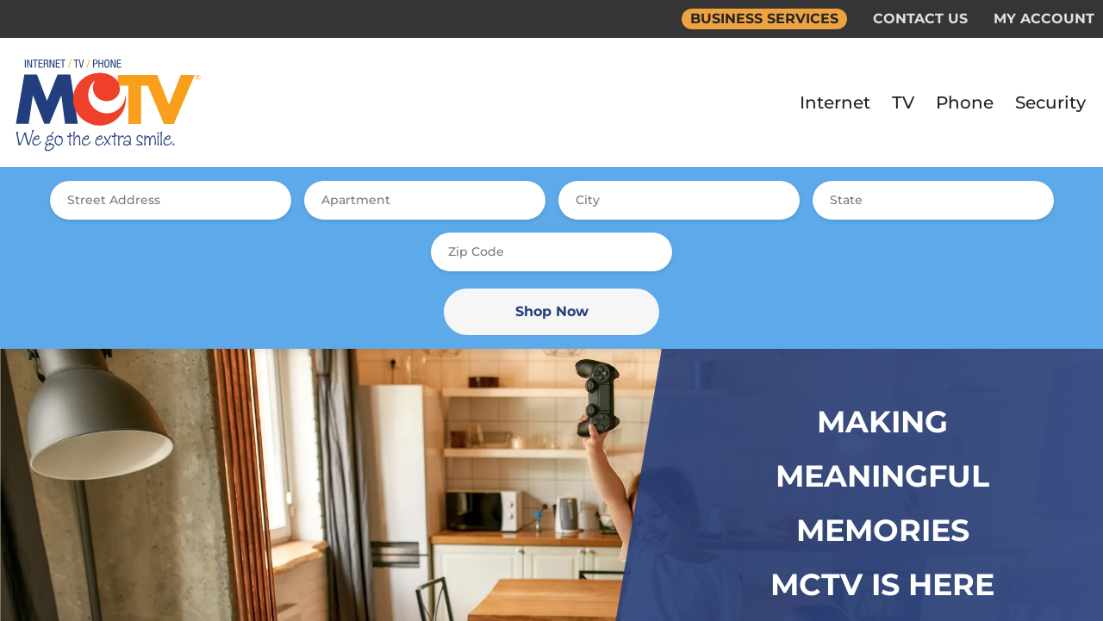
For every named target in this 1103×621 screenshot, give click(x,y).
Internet (835, 102)
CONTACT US (920, 18)
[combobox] (170, 200)
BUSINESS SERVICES (764, 18)
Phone (965, 102)
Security (1050, 102)
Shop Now (552, 311)
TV (903, 102)
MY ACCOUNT (1044, 18)
